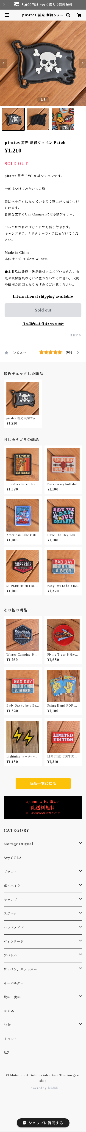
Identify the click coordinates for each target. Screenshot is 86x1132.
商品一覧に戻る (43, 783)
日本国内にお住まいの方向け (43, 324)
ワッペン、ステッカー (20, 969)
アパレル (10, 955)
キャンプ (10, 900)
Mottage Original (18, 844)
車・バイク (12, 886)
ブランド (10, 872)
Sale (7, 1025)
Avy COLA (12, 858)
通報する (75, 335)
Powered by (43, 1088)
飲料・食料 (12, 997)
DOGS (9, 1011)
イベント (10, 1039)
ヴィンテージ (14, 941)
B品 (7, 1053)
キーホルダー (14, 983)
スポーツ (10, 914)
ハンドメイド (14, 927)
